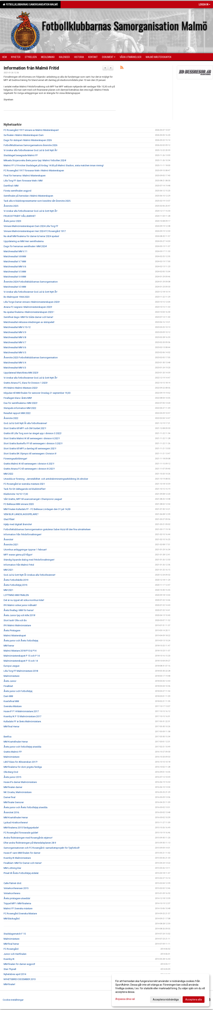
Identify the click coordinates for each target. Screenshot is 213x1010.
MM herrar (9, 645)
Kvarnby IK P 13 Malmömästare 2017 (22, 716)
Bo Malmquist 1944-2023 (16, 297)
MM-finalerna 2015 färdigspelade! (21, 827)
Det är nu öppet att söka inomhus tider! (24, 600)
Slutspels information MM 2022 (20, 408)
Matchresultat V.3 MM (15, 286)
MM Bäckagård (12, 918)
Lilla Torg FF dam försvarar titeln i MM (23, 180)
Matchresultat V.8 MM (15, 256)
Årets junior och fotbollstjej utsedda (22, 746)
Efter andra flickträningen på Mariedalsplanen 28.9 (30, 842)
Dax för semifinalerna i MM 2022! (20, 403)
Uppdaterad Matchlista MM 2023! (21, 372)
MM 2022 (8, 473)
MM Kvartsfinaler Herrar (16, 741)
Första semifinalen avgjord (17, 190)
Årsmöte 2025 (11, 206)
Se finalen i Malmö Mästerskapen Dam (24, 135)
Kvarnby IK (9, 959)
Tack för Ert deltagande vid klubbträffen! (25, 489)
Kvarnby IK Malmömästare (17, 858)
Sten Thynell (10, 969)
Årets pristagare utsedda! (17, 898)
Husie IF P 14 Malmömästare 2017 (21, 711)
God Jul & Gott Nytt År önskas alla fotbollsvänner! (29, 575)
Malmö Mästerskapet (15, 635)
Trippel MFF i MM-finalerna (17, 903)
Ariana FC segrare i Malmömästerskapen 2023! (28, 307)
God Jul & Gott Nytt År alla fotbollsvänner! (25, 423)
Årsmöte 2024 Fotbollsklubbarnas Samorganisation (31, 281)
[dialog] (160, 990)
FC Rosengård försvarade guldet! (21, 832)
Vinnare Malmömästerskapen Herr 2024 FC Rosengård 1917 (35, 231)
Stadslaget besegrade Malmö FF (21, 155)
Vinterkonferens (12, 893)
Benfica (7, 736)
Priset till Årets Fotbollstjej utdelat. (21, 873)
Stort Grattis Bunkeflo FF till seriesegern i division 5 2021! (33, 443)
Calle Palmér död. (13, 883)
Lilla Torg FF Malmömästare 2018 (21, 671)
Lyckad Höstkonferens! (16, 822)
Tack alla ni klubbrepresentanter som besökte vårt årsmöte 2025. (37, 200)
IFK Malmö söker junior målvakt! (20, 605)
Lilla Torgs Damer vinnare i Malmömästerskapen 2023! (32, 302)
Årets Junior (10, 681)
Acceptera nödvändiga (166, 999)
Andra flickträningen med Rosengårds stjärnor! (28, 837)
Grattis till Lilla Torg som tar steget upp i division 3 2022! (32, 433)
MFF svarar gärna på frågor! (18, 554)
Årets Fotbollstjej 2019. (16, 585)
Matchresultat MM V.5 (15, 352)
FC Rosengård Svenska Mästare (20, 913)
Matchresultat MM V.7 (15, 342)
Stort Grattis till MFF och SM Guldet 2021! (25, 428)
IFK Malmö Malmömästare (17, 625)
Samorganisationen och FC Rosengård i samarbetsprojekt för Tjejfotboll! (42, 847)
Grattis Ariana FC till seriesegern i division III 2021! (29, 468)
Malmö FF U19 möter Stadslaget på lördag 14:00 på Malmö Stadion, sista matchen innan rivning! (54, 165)
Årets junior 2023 (12, 221)
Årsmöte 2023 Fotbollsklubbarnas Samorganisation (31, 357)
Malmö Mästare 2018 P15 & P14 (20, 650)
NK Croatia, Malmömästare (17, 792)
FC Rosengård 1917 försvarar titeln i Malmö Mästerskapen (34, 170)
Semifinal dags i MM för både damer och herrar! (28, 317)
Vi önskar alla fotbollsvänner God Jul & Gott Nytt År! (30, 150)
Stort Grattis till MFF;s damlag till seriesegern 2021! (30, 448)
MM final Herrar (11, 726)
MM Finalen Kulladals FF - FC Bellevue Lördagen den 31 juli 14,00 (37, 509)
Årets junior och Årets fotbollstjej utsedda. (26, 807)
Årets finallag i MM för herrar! (19, 610)
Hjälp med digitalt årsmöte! (18, 524)
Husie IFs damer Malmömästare (20, 782)
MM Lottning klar (12, 868)
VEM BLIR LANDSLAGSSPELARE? (21, 514)
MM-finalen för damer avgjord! (19, 964)
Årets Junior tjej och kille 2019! (19, 615)
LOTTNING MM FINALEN (16, 595)
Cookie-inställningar (13, 999)
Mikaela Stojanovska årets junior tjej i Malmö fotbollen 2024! (35, 160)
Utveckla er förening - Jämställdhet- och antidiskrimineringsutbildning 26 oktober (46, 478)
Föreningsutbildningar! (15, 458)
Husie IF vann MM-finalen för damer (22, 853)
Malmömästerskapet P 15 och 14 (21, 660)
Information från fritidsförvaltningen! (22, 534)
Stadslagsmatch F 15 (15, 933)
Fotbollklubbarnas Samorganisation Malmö (30, 4)
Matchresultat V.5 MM (15, 271)
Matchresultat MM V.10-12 (17, 327)
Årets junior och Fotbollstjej (18, 691)
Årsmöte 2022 (11, 418)
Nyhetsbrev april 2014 (15, 974)
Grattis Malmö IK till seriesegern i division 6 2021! (29, 463)
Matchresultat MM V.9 (15, 332)
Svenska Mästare (13, 706)
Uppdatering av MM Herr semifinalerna (24, 241)
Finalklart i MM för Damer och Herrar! (23, 863)
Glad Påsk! (9, 519)
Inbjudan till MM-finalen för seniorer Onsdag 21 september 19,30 (37, 393)
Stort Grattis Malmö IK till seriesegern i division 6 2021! (32, 438)
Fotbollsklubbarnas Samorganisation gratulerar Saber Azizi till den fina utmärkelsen (47, 529)
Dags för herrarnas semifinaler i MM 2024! (25, 246)
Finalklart (8, 686)
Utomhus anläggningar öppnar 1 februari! (25, 549)
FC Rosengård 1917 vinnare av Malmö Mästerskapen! (31, 130)
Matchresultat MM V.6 (15, 266)
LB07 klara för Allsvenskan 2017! (20, 762)
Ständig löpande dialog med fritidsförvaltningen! (29, 559)
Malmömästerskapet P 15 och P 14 (22, 655)
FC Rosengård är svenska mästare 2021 (24, 484)
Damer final (9, 797)
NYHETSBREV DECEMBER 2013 (20, 979)
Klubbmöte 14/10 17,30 (16, 494)
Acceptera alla (193, 999)
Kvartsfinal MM (11, 701)
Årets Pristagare (12, 630)
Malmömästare (11, 676)
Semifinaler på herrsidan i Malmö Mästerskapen (28, 195)
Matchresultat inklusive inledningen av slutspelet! (29, 322)
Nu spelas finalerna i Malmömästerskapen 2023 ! (29, 312)
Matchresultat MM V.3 (15, 367)
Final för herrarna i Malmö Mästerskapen (25, 175)
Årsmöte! (8, 539)
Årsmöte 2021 (11, 544)
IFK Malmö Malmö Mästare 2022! (21, 387)
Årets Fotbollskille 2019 (16, 580)
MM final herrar (11, 943)
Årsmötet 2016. (12, 812)
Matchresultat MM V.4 (15, 362)
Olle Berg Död (11, 772)
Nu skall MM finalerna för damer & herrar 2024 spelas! (31, 236)
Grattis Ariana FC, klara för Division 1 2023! (26, 382)
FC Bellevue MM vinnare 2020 (19, 504)
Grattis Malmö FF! (13, 751)
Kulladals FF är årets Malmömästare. (22, 721)
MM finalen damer (13, 787)
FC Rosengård (11, 949)
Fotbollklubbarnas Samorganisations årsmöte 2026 (30, 145)
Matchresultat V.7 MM (15, 261)
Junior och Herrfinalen (15, 954)
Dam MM (8, 696)
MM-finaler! (9, 984)
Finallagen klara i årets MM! (18, 398)
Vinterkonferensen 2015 (16, 888)
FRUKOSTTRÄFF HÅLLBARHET (20, 216)
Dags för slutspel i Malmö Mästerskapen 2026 (28, 140)
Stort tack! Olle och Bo (15, 620)
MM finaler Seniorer (14, 802)
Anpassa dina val (125, 999)
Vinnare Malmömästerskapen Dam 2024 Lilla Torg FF (31, 226)
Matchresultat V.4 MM (15, 276)
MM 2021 (8, 569)
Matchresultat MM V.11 (15, 251)
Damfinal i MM (11, 185)
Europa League (11, 665)
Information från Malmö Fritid (31, 68)
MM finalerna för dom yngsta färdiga (23, 767)
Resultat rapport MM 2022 (17, 413)
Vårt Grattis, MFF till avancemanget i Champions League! (33, 499)
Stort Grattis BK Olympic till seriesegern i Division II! (30, 453)
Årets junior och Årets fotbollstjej (21, 640)
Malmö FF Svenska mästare (18, 908)
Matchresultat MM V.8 (15, 337)
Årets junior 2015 (12, 777)
